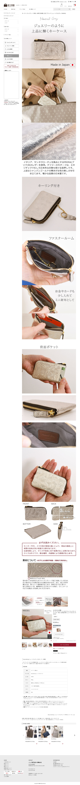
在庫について (6, 765)
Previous (23, 624)
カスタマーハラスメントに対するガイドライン (61, 766)
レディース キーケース (54, 718)
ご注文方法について (7, 762)
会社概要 (54, 762)
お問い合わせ (70, 6)
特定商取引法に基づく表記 (58, 765)
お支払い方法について (8, 769)
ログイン (61, 6)
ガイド (66, 6)
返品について (6, 763)
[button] (23, 735)
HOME (23, 718)
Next (50, 624)
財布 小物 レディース (33, 718)
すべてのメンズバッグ (8, 15)
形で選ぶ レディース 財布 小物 (44, 718)
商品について (6, 766)
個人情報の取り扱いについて (58, 763)
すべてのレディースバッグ (9, 13)
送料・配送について (7, 774)
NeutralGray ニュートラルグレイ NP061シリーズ (61, 714)
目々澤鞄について (32, 9)
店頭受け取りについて (8, 768)
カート (75, 5)
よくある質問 (6, 776)
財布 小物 (27, 718)
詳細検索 (73, 9)
